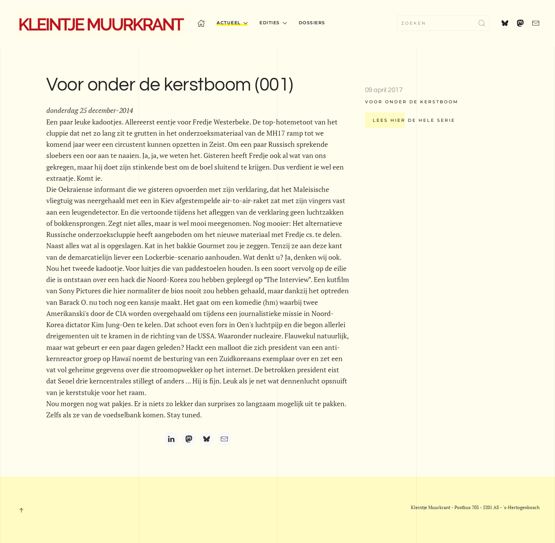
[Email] (224, 439)
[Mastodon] (189, 439)
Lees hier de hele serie (414, 120)
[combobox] (443, 23)
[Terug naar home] (100, 23)
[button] (21, 510)
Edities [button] (273, 22)
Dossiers (312, 22)
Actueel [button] (232, 22)
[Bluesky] (207, 439)
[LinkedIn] (171, 439)
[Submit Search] (481, 23)
